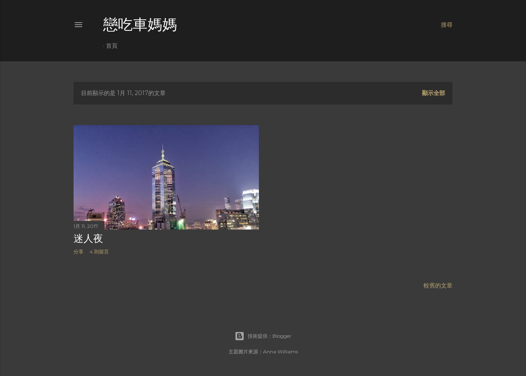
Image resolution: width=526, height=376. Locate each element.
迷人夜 (88, 238)
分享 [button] (78, 251)
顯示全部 (433, 93)
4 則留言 (99, 251)
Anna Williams (280, 351)
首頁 (112, 45)
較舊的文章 (438, 285)
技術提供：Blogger (263, 336)
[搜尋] (446, 25)
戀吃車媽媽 (140, 24)
